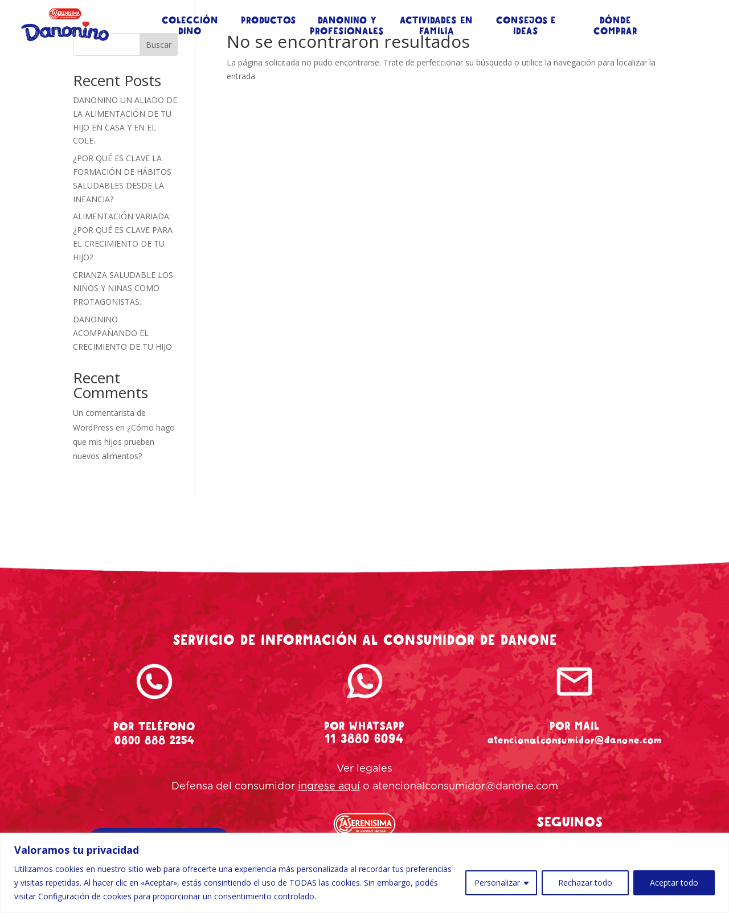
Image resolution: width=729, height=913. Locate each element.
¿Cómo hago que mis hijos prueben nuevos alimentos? (124, 441)
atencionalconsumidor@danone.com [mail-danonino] (575, 740)
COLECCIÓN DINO (190, 26)
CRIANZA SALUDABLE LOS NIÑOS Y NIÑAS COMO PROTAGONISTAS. (123, 288)
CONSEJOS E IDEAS (526, 26)
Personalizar (497, 882)
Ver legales (364, 769)
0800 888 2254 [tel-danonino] (154, 740)
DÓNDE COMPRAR (615, 26)
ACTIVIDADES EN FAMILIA (436, 26)
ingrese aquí (329, 786)
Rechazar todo (585, 882)
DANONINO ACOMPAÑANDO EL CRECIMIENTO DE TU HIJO (122, 333)
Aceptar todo (674, 882)
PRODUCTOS (268, 21)
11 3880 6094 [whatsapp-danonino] (364, 738)
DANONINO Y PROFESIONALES (347, 26)
